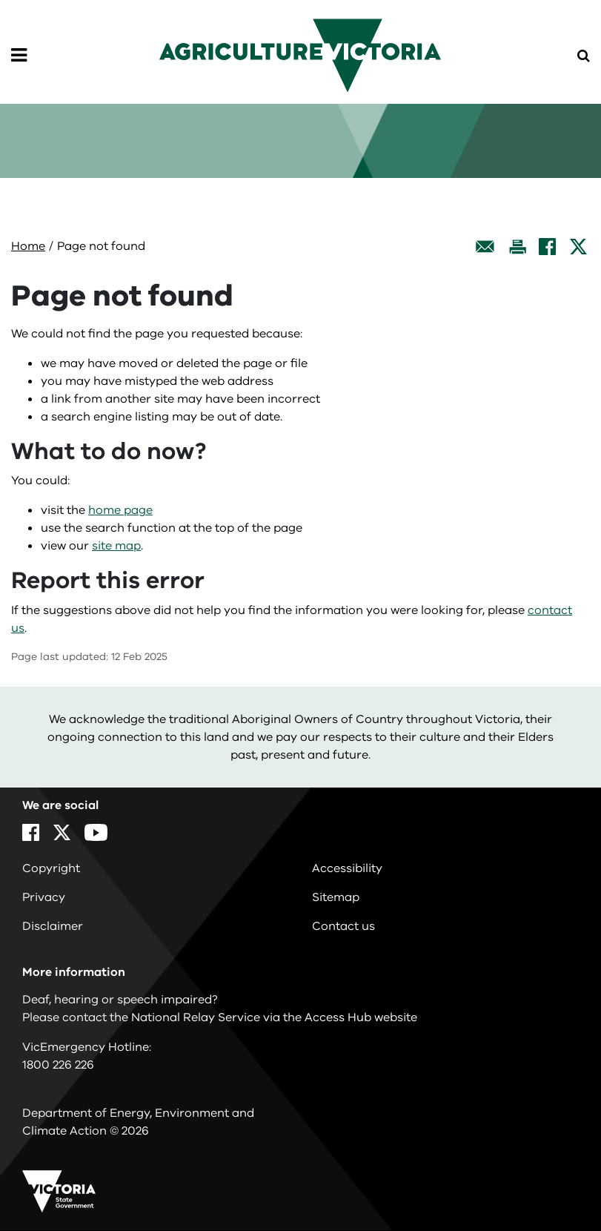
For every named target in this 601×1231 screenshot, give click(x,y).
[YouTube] (95, 832)
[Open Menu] (19, 56)
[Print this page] (517, 246)
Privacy (43, 897)
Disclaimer (52, 926)
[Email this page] (485, 246)
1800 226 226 (58, 1065)
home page (120, 510)
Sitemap (335, 897)
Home (28, 246)
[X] (578, 246)
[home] (300, 55)
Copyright (51, 868)
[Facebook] (547, 246)
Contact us (343, 926)
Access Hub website (361, 1017)
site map (116, 546)
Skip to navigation (0, 0)
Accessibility (347, 868)
